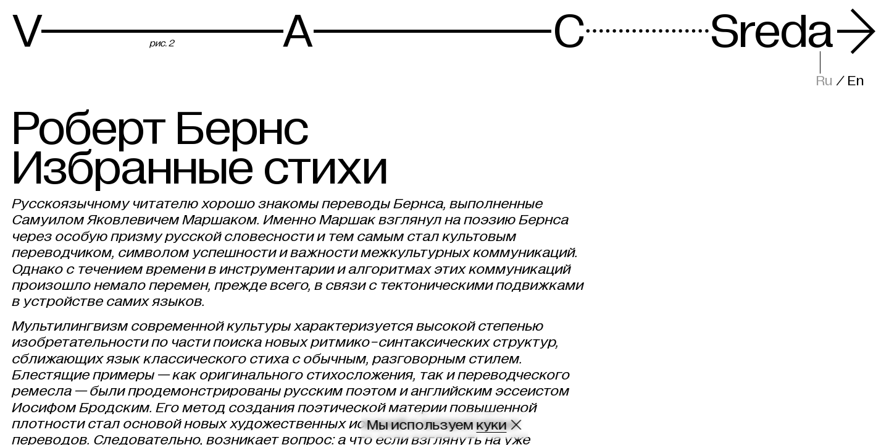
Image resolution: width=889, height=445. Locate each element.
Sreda (794, 32)
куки (492, 425)
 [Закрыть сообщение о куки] (516, 425)
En (856, 81)
